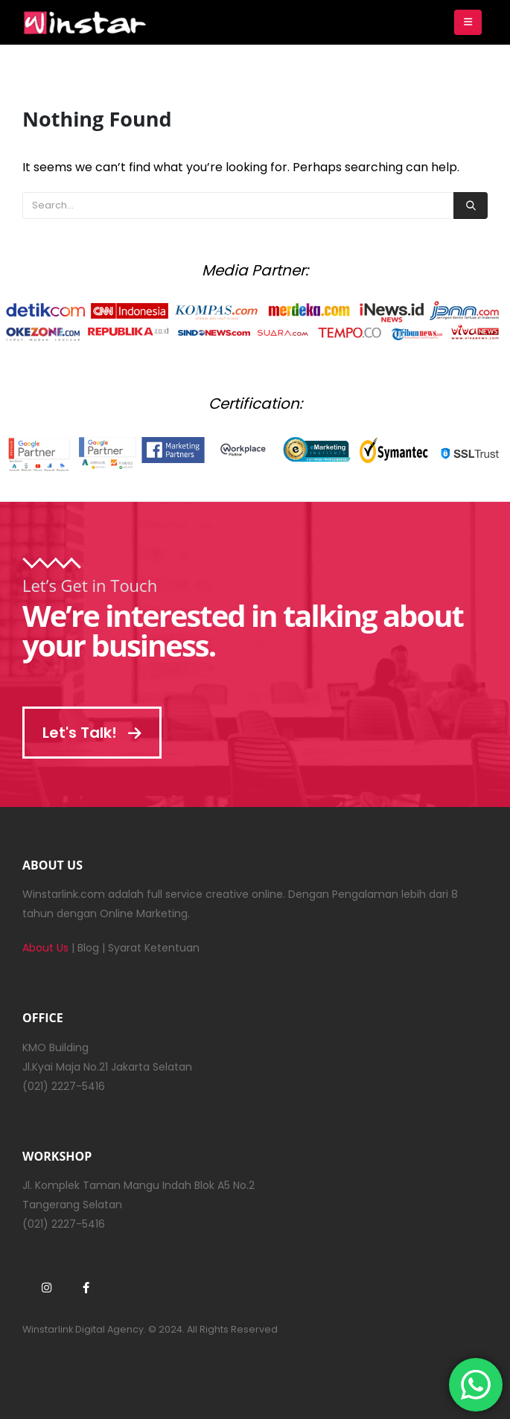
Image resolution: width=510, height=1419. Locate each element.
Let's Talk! (91, 732)
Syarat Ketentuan (154, 947)
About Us (45, 947)
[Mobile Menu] (468, 22)
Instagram (46, 1287)
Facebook (85, 1287)
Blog (88, 947)
